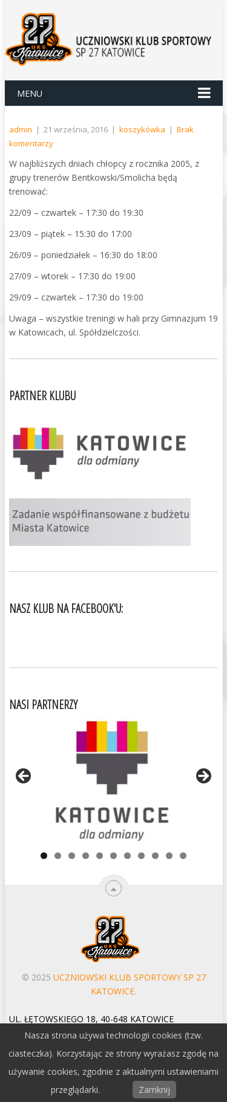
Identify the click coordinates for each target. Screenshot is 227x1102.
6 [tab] (113, 855)
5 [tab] (99, 855)
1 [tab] (44, 855)
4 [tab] (85, 855)
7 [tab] (127, 855)
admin (20, 129)
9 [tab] (155, 855)
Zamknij (154, 1089)
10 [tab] (169, 855)
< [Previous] (24, 777)
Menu (29, 93)
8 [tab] (141, 855)
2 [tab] (57, 855)
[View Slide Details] (114, 779)
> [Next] (203, 777)
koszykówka (142, 129)
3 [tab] (71, 855)
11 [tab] (183, 855)
